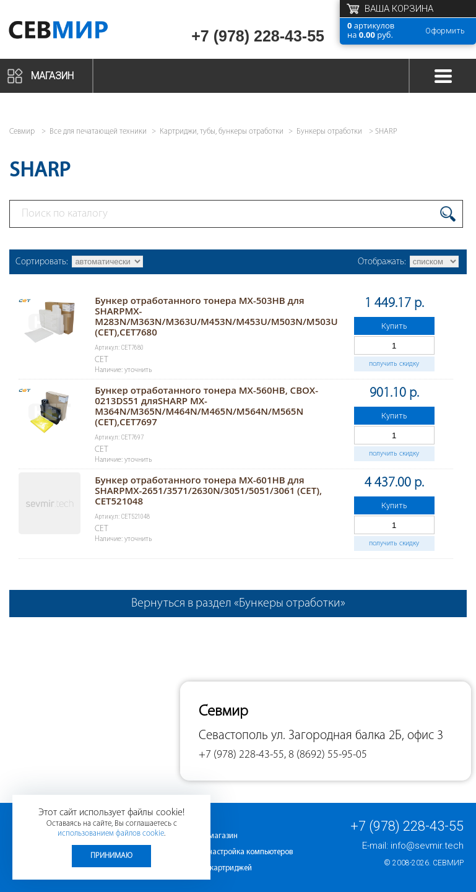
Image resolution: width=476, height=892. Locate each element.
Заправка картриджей (213, 868)
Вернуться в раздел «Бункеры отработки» (238, 603)
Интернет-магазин (206, 836)
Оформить (445, 30)
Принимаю (111, 856)
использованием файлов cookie (111, 833)
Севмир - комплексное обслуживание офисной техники (76, 32)
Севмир (448, 863)
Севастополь (233, 735)
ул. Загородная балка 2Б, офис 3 (357, 735)
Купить (394, 326)
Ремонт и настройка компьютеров (234, 852)
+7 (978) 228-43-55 (257, 36)
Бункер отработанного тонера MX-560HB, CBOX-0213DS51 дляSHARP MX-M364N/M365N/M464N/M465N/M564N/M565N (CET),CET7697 (206, 406)
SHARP (386, 132)
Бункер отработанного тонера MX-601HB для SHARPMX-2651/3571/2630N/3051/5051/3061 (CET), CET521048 (208, 490)
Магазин (52, 76)
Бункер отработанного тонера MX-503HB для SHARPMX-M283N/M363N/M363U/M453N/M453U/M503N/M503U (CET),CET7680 (216, 316)
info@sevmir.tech (427, 845)
